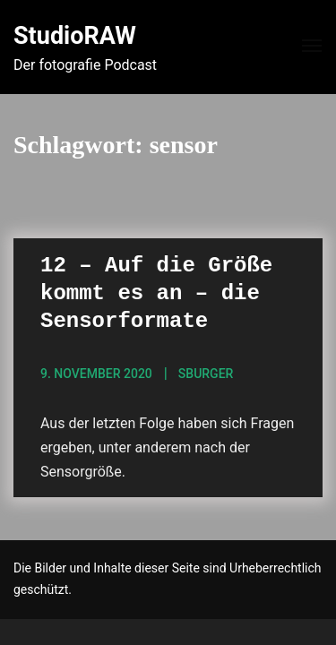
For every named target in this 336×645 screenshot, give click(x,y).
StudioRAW (74, 36)
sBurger (206, 373)
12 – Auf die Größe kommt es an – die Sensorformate (156, 293)
